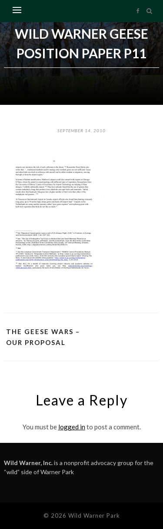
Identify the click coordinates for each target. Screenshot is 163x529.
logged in (71, 427)
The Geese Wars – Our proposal (43, 337)
